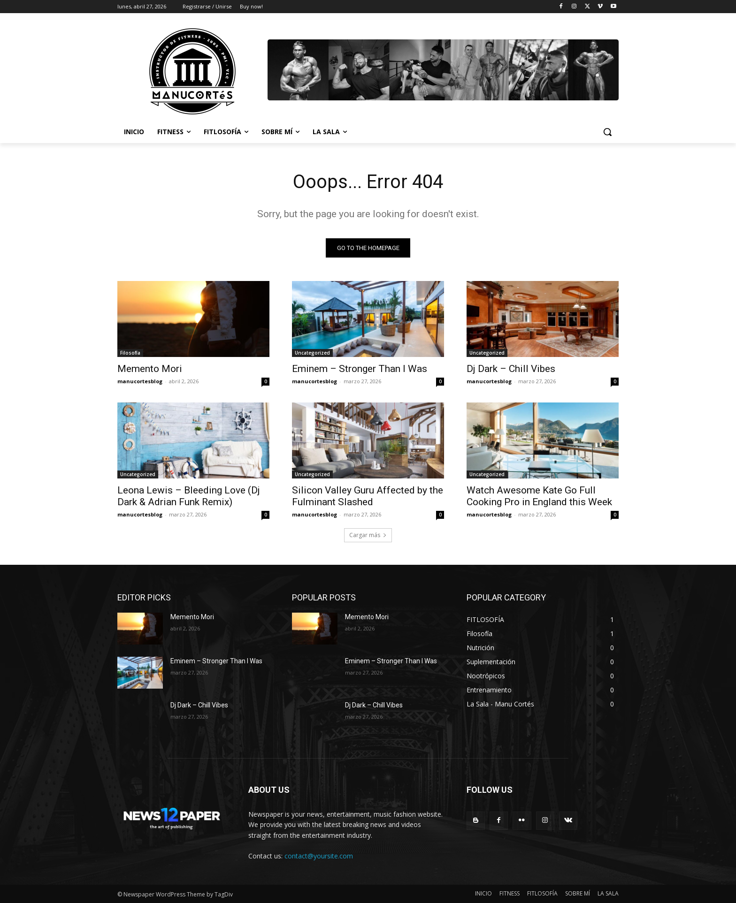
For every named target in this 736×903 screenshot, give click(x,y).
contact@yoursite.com (318, 855)
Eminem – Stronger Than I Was (359, 368)
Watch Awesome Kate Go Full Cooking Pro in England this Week (539, 496)
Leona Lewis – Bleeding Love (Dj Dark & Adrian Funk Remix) (188, 496)
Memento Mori (149, 368)
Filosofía (130, 352)
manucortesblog (139, 381)
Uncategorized (312, 352)
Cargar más (368, 535)
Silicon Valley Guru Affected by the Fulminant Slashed (367, 496)
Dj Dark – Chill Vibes (511, 368)
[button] (607, 132)
